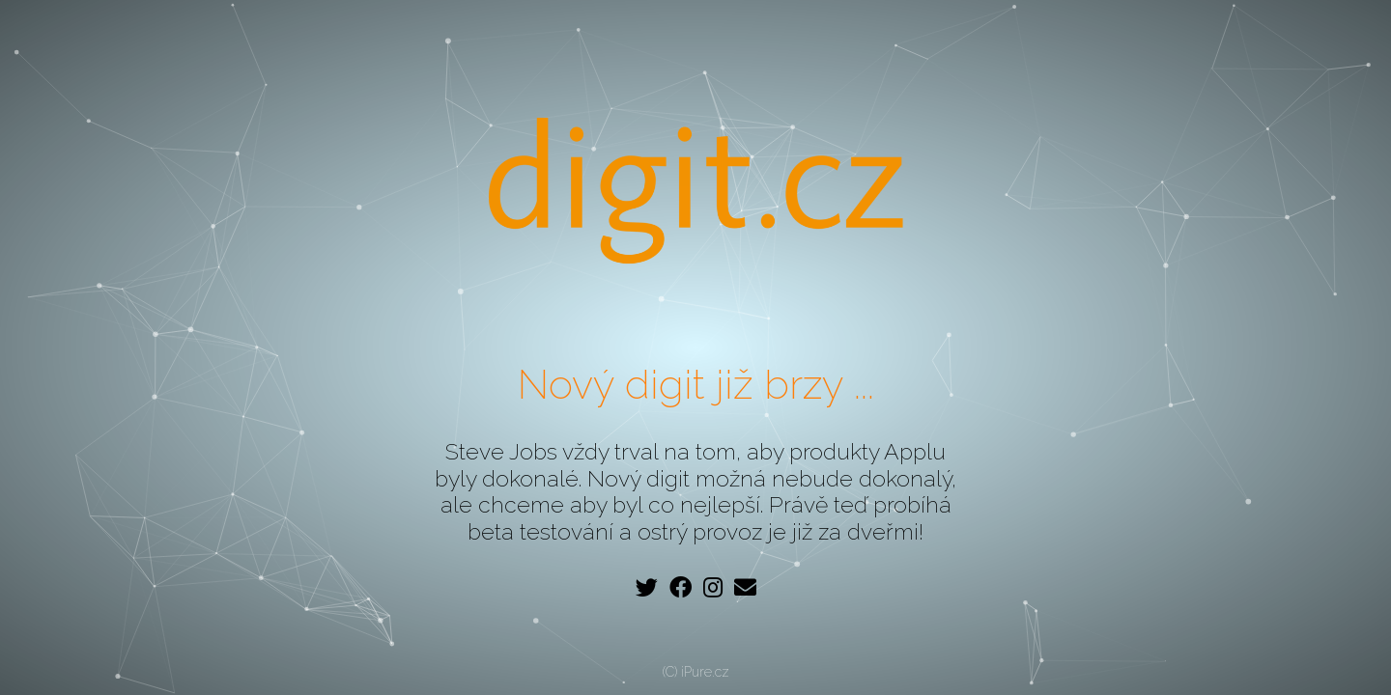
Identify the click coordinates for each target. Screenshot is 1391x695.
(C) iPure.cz (696, 672)
